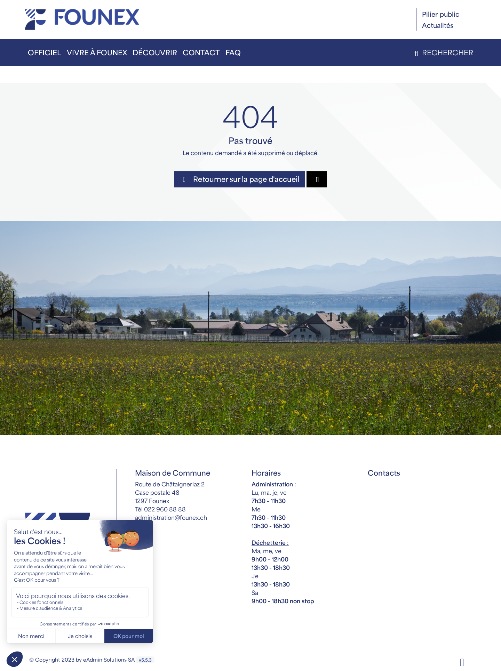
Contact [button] (201, 52)
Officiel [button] (44, 52)
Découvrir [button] (155, 52)
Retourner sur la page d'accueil (239, 179)
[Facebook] (462, 661)
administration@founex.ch (171, 517)
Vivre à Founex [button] (97, 52)
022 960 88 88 (165, 509)
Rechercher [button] (442, 52)
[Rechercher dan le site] (317, 179)
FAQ (233, 52)
